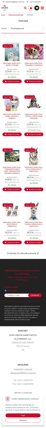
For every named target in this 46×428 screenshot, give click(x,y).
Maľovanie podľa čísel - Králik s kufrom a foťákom (12, 116)
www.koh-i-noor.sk (23, 369)
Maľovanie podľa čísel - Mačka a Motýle (12, 64)
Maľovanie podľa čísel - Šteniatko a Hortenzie (34, 64)
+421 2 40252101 (35, 2)
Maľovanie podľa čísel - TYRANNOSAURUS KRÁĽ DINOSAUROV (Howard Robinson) (12, 170)
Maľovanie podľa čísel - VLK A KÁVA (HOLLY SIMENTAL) (34, 169)
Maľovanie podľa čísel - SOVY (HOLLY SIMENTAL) (12, 224)
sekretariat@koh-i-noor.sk (15, 2)
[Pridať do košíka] (12, 81)
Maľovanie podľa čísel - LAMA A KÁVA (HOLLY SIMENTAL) (34, 224)
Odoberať (35, 295)
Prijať (23, 415)
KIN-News (12, 291)
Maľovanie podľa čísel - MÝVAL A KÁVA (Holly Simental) (34, 116)
